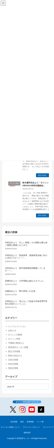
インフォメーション (17, 326)
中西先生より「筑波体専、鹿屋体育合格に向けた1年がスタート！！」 (26, 256)
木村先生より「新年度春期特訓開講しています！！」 (25, 269)
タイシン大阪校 (15, 334)
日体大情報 (13, 360)
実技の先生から (15, 355)
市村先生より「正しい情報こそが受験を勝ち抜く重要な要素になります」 (26, 243)
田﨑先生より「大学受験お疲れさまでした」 (25, 281)
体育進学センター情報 (18, 347)
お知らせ (12, 330)
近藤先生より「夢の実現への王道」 (21, 291)
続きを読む (42, 175)
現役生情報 (13, 368)
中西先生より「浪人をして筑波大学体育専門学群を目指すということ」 (26, 302)
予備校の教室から (16, 343)
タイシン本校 (14, 339)
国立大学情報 (14, 351)
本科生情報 (13, 364)
